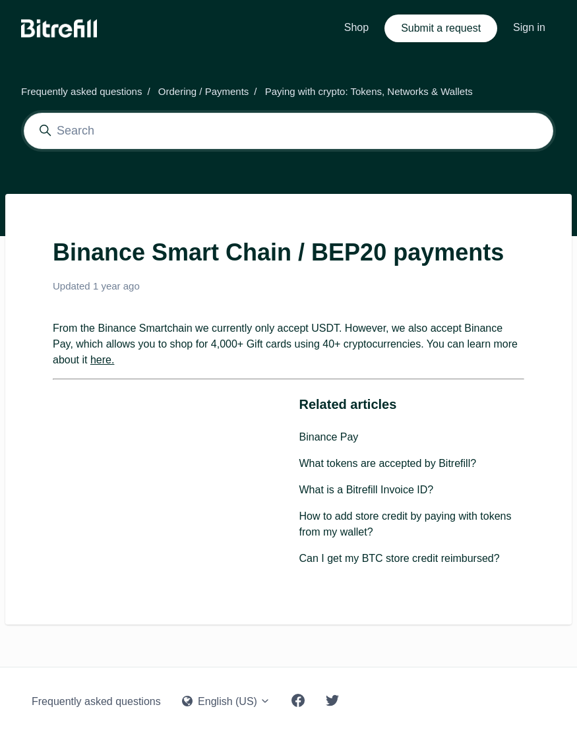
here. (102, 359)
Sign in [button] (529, 27)
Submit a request (441, 28)
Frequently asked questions (81, 91)
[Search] (288, 131)
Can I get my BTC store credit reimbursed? (399, 558)
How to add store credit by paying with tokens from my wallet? (405, 524)
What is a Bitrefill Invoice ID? (366, 489)
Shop (356, 27)
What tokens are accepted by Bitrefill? (388, 463)
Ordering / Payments (203, 91)
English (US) (226, 701)
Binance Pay (329, 437)
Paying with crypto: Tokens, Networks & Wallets (369, 91)
